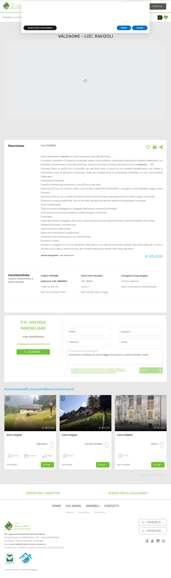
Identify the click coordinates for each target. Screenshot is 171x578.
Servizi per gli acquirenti (128, 493)
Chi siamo (49, 6)
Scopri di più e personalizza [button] (40, 571)
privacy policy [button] (101, 554)
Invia (144, 370)
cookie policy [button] (122, 556)
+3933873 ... (135, 6)
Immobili (84, 6)
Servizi (66, 6)
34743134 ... (33, 351)
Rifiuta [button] (124, 571)
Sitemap (69, 512)
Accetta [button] (139, 571)
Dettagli (47, 465)
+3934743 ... (156, 6)
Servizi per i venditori (43, 493)
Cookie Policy (99, 512)
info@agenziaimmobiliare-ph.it (33, 344)
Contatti (101, 6)
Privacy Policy (83, 512)
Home (33, 6)
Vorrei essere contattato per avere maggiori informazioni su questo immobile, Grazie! (114, 357)
